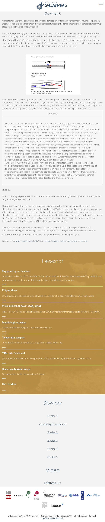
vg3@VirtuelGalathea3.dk (53, 518)
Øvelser (52, 403)
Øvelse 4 (52, 449)
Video (66, 470)
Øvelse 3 (52, 440)
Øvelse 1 (52, 416)
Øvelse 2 (52, 432)
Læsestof (52, 261)
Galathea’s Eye (52, 483)
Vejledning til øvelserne (52, 424)
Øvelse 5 (52, 457)
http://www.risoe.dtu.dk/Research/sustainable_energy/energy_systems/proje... (52, 240)
